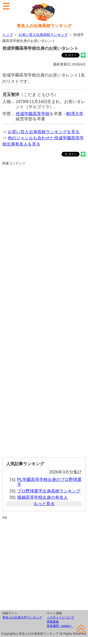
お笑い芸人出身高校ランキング (43, 35)
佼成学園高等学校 (33, 113)
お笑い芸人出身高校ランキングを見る (44, 132)
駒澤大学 (74, 113)
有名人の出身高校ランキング (44, 25)
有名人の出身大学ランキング (22, 617)
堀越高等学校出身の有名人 (42, 497)
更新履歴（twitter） (60, 626)
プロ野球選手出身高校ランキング (48, 491)
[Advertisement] (44, 309)
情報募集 (53, 621)
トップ (7, 35)
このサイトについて (60, 617)
